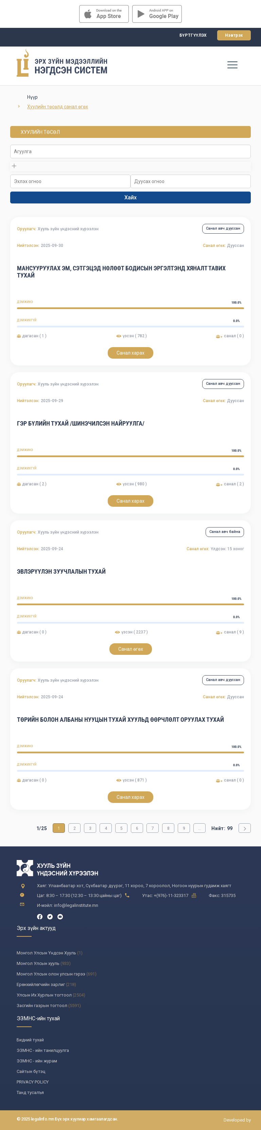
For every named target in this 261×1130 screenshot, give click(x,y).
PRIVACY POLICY (33, 1081)
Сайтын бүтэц (31, 1071)
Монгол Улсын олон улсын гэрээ (51, 973)
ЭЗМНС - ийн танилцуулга (43, 1050)
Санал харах (130, 353)
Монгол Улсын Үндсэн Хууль (46, 952)
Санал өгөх (130, 649)
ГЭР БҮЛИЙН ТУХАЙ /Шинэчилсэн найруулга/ (80, 423)
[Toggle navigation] (232, 64)
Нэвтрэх (234, 35)
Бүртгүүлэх (193, 35)
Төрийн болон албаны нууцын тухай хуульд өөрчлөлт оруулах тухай (120, 719)
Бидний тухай (30, 1039)
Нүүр (32, 97)
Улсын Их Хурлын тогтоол (44, 995)
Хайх (130, 197)
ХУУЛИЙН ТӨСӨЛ (40, 132)
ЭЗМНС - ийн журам (37, 1060)
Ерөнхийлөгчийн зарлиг (41, 984)
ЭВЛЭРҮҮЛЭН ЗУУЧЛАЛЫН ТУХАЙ (61, 571)
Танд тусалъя (30, 1092)
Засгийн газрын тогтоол (42, 1005)
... (199, 828)
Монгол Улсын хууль (38, 963)
